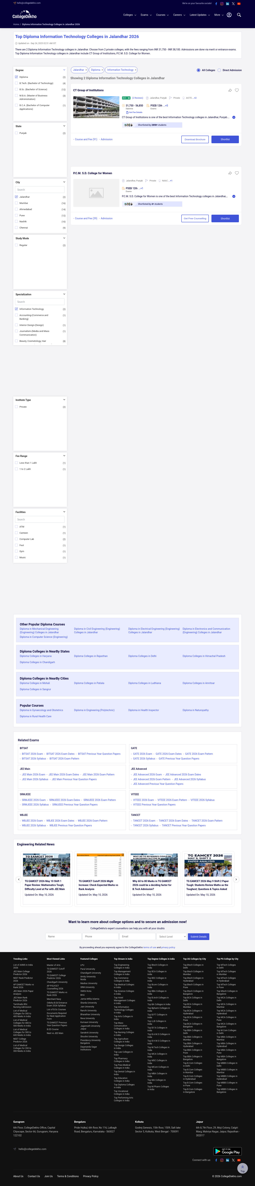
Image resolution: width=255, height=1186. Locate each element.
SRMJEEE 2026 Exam (34, 800)
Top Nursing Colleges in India (124, 1033)
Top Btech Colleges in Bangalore (193, 992)
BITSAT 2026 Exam (32, 753)
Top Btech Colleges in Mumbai (193, 973)
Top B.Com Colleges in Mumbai (192, 1071)
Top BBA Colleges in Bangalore (192, 1058)
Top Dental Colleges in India (124, 1073)
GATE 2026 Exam (142, 753)
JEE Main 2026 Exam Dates (64, 774)
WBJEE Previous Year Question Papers (70, 825)
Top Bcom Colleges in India (158, 986)
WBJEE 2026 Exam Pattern (92, 820)
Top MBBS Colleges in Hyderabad (227, 1077)
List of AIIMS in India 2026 (23, 966)
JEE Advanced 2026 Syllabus (190, 779)
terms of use (149, 947)
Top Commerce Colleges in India (121, 979)
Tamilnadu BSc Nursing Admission (22, 1005)
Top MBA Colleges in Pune (226, 1051)
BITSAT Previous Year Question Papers (99, 753)
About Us (18, 1176)
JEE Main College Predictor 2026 (21, 973)
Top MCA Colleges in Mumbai (226, 1005)
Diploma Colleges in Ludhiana (144, 683)
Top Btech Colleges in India (158, 966)
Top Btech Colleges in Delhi (193, 966)
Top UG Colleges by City (194, 959)
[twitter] (233, 4)
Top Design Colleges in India (123, 1046)
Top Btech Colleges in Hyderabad (193, 979)
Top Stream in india (123, 959)
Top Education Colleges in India (121, 1079)
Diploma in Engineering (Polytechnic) (94, 710)
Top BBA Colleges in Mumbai (192, 1038)
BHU (82, 995)
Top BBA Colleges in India (157, 992)
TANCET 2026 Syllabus (145, 825)
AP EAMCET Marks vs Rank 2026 (23, 986)
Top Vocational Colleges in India (121, 1092)
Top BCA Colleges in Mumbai (192, 1005)
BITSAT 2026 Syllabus (34, 758)
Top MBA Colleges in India (157, 1075)
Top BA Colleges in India (159, 1004)
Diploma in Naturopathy (196, 710)
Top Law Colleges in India (123, 1053)
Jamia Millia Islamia (89, 999)
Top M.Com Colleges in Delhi (226, 1031)
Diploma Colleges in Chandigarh (37, 662)
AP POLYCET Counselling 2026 (55, 987)
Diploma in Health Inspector (143, 710)
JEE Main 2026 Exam (33, 774)
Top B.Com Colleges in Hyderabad (192, 1077)
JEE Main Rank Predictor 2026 (20, 999)
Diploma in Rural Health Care (35, 716)
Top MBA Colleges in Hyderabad (226, 1045)
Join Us (48, 1176)
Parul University (87, 969)
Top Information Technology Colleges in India (124, 1010)
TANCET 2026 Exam (144, 820)
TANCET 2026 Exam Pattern (207, 820)
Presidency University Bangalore (90, 1041)
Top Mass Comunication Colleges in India (121, 1026)
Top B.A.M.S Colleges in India (159, 1035)
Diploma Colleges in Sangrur (35, 689)
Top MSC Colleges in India (157, 1062)
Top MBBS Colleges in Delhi (227, 1064)
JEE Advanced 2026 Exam (147, 774)
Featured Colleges (89, 959)
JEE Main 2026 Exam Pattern (98, 774)
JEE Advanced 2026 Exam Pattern (152, 779)
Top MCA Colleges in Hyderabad (226, 1012)
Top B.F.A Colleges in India (157, 1029)
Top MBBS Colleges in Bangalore (227, 1090)
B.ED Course (52, 1029)
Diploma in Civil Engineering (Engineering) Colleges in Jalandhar (97, 630)
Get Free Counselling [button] (195, 218)
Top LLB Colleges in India (157, 1022)
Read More (233, 117)
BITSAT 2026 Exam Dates (60, 753)
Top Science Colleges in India (124, 992)
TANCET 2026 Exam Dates (173, 820)
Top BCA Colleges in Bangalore (192, 1025)
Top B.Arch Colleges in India (158, 999)
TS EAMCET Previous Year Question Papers (57, 1024)
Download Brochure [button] (195, 139)
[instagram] (222, 4)
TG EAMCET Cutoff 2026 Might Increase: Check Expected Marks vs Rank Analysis (98, 885)
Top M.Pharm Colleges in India (158, 1088)
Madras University (88, 983)
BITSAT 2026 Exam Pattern (64, 758)
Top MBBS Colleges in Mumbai (227, 1071)
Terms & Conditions (68, 1176)
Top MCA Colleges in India (157, 1055)
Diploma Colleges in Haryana (36, 656)
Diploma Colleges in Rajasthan (91, 656)
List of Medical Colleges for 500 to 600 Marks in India (22, 1032)
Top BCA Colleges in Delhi (192, 999)
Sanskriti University (89, 1032)
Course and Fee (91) (86, 139)
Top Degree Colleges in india (161, 959)
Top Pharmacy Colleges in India (121, 1060)
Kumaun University (89, 1022)
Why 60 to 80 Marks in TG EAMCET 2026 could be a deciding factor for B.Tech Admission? (151, 885)
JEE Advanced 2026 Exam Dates (183, 774)
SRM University (87, 987)
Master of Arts (53, 965)
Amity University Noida (88, 978)
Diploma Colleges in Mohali (35, 683)
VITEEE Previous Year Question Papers (154, 804)
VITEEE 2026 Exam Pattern (172, 800)
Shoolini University (89, 1036)
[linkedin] (227, 4)
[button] (237, 91)
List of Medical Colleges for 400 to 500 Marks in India (22, 1023)
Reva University (87, 1018)
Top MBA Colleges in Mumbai (226, 1038)
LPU (82, 965)
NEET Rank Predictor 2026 (23, 979)
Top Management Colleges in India (122, 973)
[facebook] (216, 4)
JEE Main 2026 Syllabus (35, 779)
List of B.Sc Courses (56, 1009)
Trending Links (20, 959)
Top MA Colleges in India (157, 1081)
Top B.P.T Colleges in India (157, 1016)
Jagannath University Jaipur (90, 1027)
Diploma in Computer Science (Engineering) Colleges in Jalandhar (44, 639)
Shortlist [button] (225, 139)
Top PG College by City (227, 959)
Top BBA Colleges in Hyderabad (192, 1045)
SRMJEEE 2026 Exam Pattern (99, 800)
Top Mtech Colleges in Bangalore (227, 992)
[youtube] (239, 4)
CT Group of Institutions (88, 90)
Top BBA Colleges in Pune (192, 1051)
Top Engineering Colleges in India (121, 966)
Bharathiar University (90, 1014)
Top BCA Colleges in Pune (192, 1018)
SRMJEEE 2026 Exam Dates (64, 800)
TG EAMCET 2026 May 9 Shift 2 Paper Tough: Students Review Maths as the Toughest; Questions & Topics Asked (207, 885)
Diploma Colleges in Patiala (89, 683)
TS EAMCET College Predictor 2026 (56, 976)
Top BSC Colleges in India (157, 979)
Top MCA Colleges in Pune (226, 1018)
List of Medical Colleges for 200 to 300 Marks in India (22, 1048)
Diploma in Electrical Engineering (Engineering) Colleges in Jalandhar (154, 630)
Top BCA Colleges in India (157, 973)
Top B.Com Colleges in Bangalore (192, 1090)
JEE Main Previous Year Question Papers (74, 779)
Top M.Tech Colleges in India (158, 1048)
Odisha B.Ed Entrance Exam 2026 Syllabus (57, 1004)
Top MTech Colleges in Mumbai (226, 973)
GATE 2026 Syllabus (144, 758)
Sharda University (88, 1003)
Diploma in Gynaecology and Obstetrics (41, 710)
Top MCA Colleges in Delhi (226, 999)
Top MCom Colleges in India (158, 1068)
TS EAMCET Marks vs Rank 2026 (57, 993)
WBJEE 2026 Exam (32, 820)
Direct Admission (228, 70)
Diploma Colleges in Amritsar (199, 683)
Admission (106, 139)
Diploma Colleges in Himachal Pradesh (204, 656)
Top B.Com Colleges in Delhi (192, 1064)
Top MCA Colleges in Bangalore (226, 1025)
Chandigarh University (57, 982)
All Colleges (204, 70)
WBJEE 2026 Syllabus (34, 825)
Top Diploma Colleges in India (124, 1086)
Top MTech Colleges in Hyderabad (226, 979)
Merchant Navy (54, 999)
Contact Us (34, 1176)
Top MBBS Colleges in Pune (227, 1084)
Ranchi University (88, 1010)
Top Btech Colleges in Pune (193, 986)
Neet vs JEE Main (55, 1033)
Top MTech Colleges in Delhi (226, 966)
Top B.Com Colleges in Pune (192, 1084)
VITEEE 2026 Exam (143, 800)
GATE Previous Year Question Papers (179, 758)
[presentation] (18, 879)
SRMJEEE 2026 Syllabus (35, 804)
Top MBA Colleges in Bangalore (226, 1058)
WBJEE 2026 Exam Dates (60, 820)
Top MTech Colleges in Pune (226, 986)
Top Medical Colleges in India (124, 986)
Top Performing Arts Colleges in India (123, 1099)
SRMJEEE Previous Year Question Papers (75, 804)
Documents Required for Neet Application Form (56, 1016)
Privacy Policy (90, 1176)
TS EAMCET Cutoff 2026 (55, 970)
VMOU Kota (85, 991)
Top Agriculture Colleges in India (121, 1040)
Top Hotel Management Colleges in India (124, 1000)
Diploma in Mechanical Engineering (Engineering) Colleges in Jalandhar (39, 630)
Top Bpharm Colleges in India (159, 1009)
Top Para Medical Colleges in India (122, 1066)
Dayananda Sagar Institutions (88, 1048)
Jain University (87, 1006)
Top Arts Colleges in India (123, 1017)
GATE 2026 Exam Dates (169, 753)
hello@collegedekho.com (29, 3)
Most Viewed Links (56, 959)
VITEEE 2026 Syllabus (203, 800)
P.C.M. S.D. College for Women (92, 173)
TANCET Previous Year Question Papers (184, 825)
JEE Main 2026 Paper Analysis (23, 992)
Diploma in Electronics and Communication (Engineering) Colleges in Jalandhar (206, 630)
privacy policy (168, 947)
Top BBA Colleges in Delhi (192, 1031)
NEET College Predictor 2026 (20, 1040)
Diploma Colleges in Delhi (142, 656)
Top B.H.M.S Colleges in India (159, 1042)
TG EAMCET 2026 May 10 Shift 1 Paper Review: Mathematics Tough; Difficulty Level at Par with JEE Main (45, 885)
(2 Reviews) (137, 98)
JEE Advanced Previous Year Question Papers (158, 783)
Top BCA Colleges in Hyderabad (192, 1012)
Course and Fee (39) (86, 218)
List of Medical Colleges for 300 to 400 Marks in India (22, 1014)
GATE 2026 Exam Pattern (199, 753)
